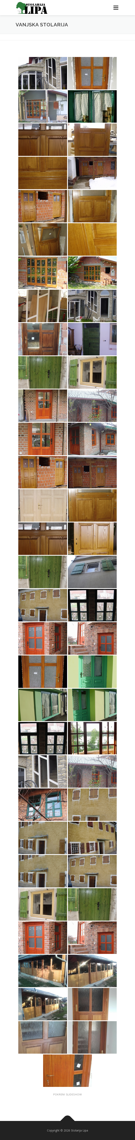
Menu (115, 7)
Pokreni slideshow (67, 1094)
